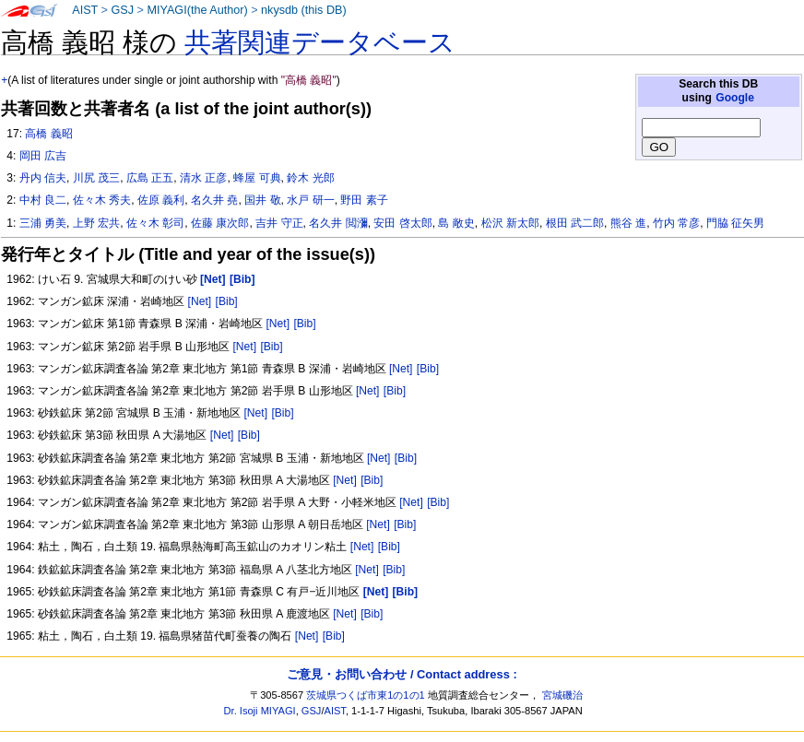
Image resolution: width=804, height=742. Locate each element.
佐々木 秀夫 (102, 200)
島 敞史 (456, 223)
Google (734, 97)
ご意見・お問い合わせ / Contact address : (401, 674)
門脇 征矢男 (735, 223)
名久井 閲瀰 (338, 223)
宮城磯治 (562, 695)
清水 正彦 (203, 177)
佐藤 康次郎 (220, 223)
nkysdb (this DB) (304, 10)
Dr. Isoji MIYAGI (260, 710)
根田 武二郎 (575, 223)
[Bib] (227, 301)
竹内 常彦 (676, 223)
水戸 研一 (310, 200)
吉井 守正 (278, 223)
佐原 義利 (160, 200)
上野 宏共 (96, 223)
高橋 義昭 (48, 133)
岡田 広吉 (42, 155)
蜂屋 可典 (256, 177)
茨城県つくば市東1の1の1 (365, 695)
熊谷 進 (628, 223)
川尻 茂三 (96, 177)
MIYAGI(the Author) (197, 10)
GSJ (122, 10)
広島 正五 (149, 177)
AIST (85, 10)
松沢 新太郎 (510, 223)
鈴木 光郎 (310, 177)
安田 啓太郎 (402, 223)
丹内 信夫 (42, 177)
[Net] (200, 301)
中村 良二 (42, 200)
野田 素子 (363, 200)
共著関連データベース (319, 42)
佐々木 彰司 (155, 223)
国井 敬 (262, 200)
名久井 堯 (214, 200)
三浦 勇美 (42, 223)
